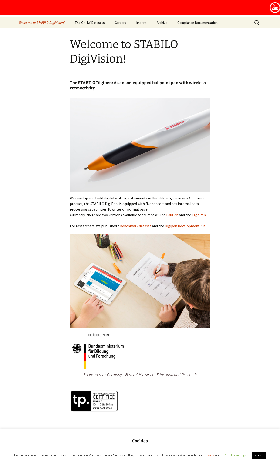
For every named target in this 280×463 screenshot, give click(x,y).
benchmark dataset (135, 226)
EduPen (172, 214)
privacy (209, 455)
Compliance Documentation (197, 22)
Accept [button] (259, 455)
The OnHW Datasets (90, 22)
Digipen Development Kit (185, 226)
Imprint (141, 22)
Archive (162, 22)
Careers (120, 22)
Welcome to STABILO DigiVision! (42, 22)
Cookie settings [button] (235, 455)
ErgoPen (199, 214)
